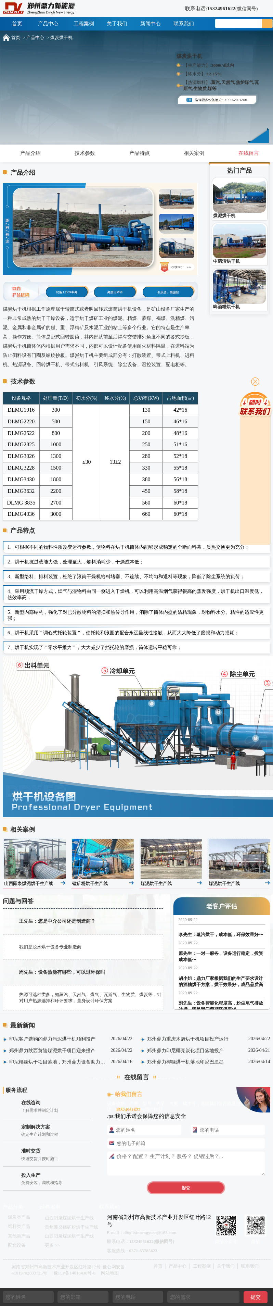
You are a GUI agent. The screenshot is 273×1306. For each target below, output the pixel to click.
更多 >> (52, 1245)
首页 (17, 23)
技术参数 (82, 153)
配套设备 (17, 1245)
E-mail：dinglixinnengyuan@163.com (142, 1232)
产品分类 (13, 1207)
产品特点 (136, 153)
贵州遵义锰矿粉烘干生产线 (71, 1227)
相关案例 (191, 153)
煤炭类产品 (19, 1217)
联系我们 (183, 23)
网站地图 (110, 1273)
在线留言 (245, 153)
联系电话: (217, 8)
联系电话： (140, 1241)
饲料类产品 (19, 1226)
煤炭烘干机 (61, 37)
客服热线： (132, 1250)
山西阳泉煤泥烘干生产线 (69, 1217)
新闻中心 (150, 23)
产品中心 (50, 23)
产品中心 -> (37, 37)
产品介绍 (27, 153)
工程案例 (84, 23)
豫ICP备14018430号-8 (74, 1273)
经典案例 (50, 1207)
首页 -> (18, 37)
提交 (255, 1297)
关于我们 (117, 23)
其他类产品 (19, 1236)
